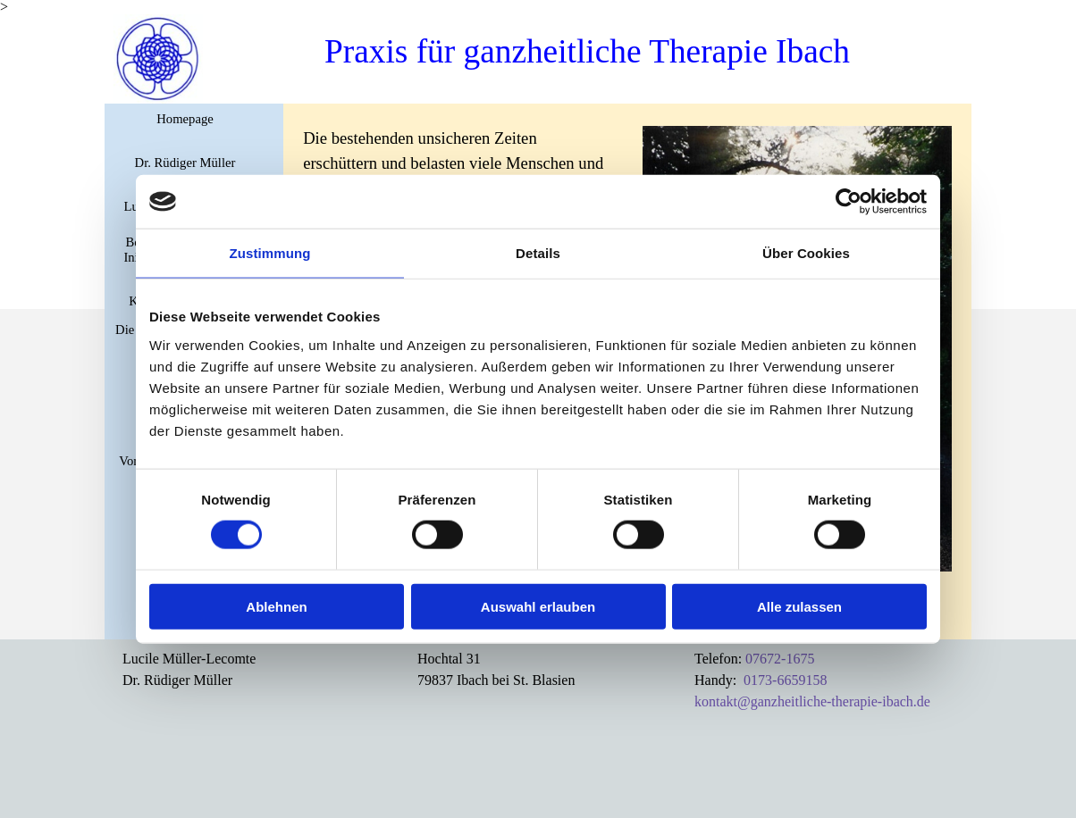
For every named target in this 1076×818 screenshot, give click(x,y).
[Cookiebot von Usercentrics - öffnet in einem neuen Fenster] (848, 201)
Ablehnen (276, 606)
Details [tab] (538, 253)
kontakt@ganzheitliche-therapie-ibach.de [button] (812, 701)
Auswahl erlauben (538, 606)
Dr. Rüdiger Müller (185, 162)
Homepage (184, 119)
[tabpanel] (202, 669)
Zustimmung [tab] (270, 253)
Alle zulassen (799, 606)
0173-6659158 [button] (785, 680)
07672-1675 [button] (779, 658)
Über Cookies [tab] (806, 253)
